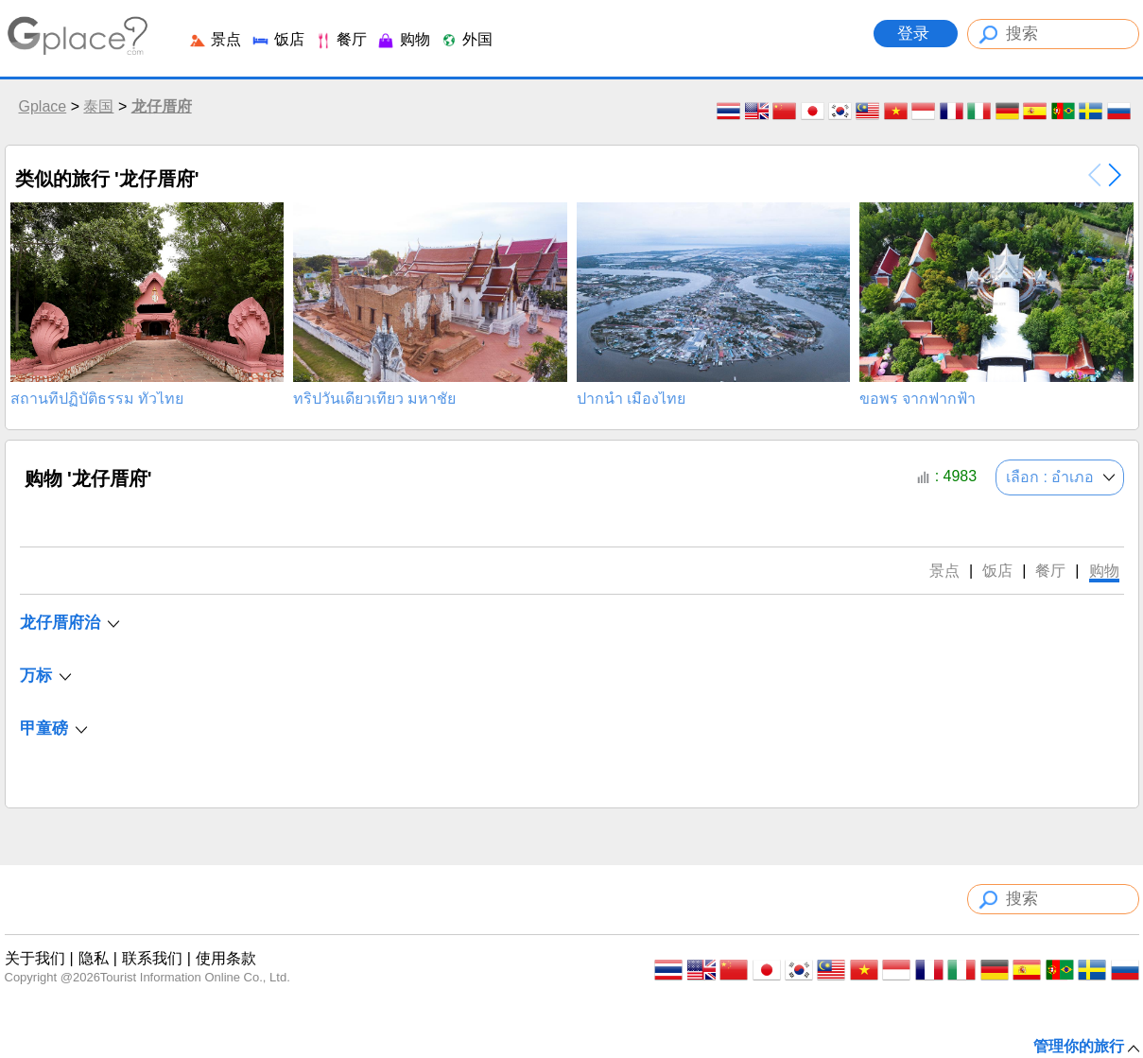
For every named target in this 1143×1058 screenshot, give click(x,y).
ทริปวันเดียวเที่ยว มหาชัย (374, 399)
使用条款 (226, 958)
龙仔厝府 (161, 106)
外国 (466, 39)
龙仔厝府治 (60, 623)
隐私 (93, 958)
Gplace (43, 106)
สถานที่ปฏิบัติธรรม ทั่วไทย (96, 399)
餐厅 (340, 39)
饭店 (277, 39)
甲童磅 (44, 728)
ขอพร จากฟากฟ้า (917, 399)
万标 (36, 676)
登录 (915, 34)
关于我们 (35, 958)
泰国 (98, 106)
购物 (402, 39)
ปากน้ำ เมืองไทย (631, 399)
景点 (214, 39)
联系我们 (152, 958)
